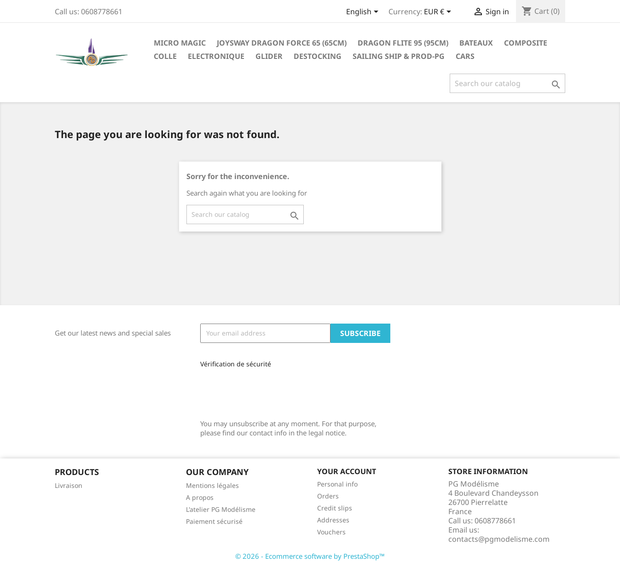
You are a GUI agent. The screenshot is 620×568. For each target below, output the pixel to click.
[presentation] (262, 390)
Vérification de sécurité (235, 363)
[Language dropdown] (364, 12)
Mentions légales (212, 485)
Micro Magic (180, 43)
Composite (525, 43)
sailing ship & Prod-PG (399, 56)
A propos (200, 497)
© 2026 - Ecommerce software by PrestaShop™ (310, 556)
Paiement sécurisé (214, 521)
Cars (465, 56)
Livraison (68, 485)
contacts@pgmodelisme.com (499, 539)
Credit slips (334, 508)
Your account (346, 471)
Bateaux (476, 43)
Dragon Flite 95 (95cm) (403, 43)
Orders (328, 496)
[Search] (507, 83)
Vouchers (331, 531)
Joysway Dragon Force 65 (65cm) (282, 43)
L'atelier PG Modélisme (220, 509)
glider (269, 56)
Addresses (333, 520)
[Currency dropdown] (439, 12)
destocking (318, 56)
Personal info (337, 484)
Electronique (216, 56)
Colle (165, 56)
